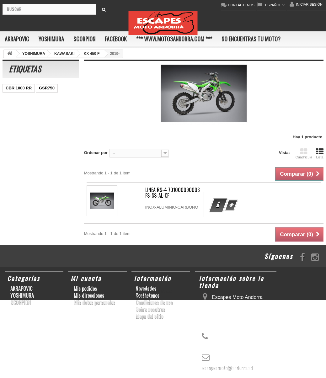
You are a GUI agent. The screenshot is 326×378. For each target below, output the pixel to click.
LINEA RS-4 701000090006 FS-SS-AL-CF (172, 192)
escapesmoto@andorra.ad (227, 367)
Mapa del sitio (149, 316)
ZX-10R (13, 116)
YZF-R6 (37, 191)
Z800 (41, 135)
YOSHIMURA (51, 39)
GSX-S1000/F (48, 106)
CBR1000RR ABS (22, 172)
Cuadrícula (304, 153)
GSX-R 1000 (17, 182)
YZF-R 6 (54, 144)
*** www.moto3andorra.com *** (174, 39)
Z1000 (33, 201)
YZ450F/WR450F (21, 125)
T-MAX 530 (56, 201)
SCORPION (84, 39)
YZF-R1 (52, 125)
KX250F (59, 191)
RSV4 (51, 172)
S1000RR (14, 191)
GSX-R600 (49, 97)
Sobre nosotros (150, 309)
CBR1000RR (17, 135)
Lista (319, 153)
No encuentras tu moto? (251, 39)
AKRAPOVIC (17, 39)
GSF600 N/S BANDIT (25, 210)
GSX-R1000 (47, 182)
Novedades (146, 288)
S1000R (13, 201)
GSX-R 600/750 (20, 163)
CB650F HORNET (57, 219)
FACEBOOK (116, 39)
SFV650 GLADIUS (23, 144)
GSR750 (47, 88)
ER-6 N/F (35, 116)
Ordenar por (96, 152)
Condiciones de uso (154, 302)
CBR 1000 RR (19, 88)
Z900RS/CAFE (19, 219)
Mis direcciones (89, 295)
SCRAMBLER (19, 97)
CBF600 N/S (17, 106)
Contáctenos (147, 295)
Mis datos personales (94, 302)
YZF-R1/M (15, 154)
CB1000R (41, 154)
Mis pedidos (85, 288)
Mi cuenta (86, 278)
